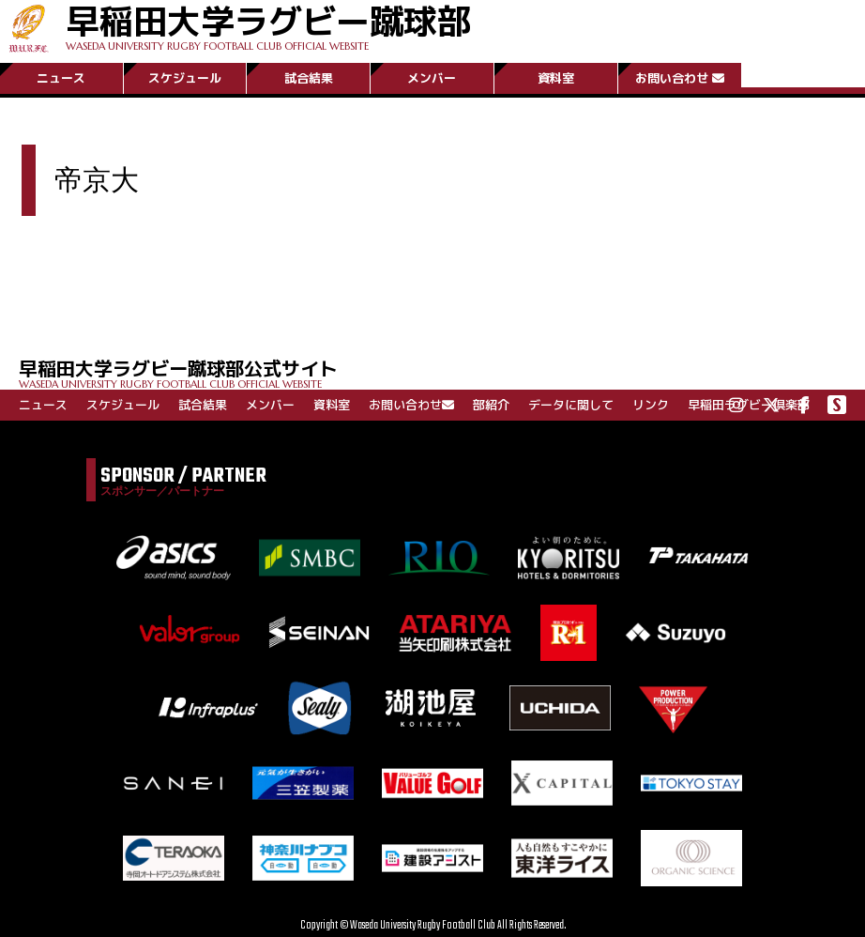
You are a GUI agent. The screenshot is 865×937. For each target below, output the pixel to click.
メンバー (431, 77)
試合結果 (308, 77)
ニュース (61, 77)
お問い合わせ (679, 77)
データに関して (571, 404)
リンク (650, 404)
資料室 (556, 77)
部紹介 (491, 404)
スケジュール (184, 77)
